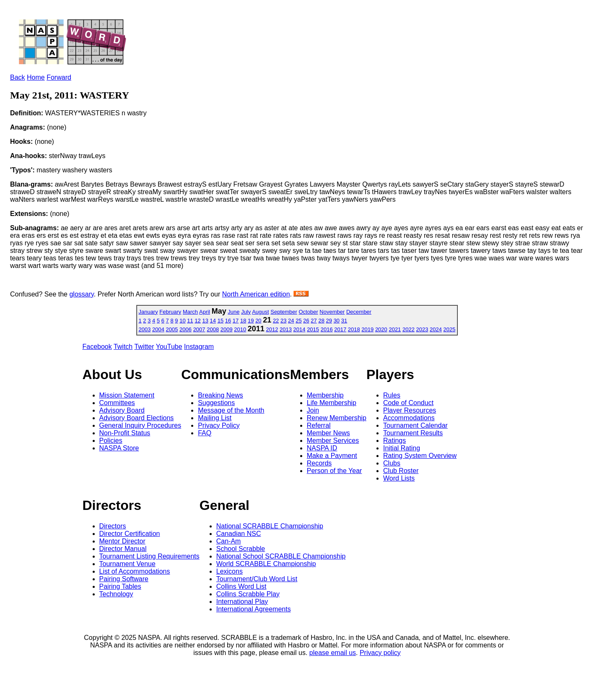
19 (251, 320)
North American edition (256, 294)
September (283, 312)
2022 (408, 329)
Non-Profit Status (124, 433)
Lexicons (229, 571)
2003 (144, 329)
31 (344, 320)
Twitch (123, 346)
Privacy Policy (219, 425)
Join (313, 410)
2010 (240, 329)
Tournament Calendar (415, 425)
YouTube (169, 346)
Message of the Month (231, 410)
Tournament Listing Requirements (149, 556)
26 (306, 320)
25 (298, 320)
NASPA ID (322, 448)
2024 (436, 329)
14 (213, 320)
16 (228, 320)
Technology (116, 594)
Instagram (199, 346)
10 (182, 320)
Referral (319, 425)
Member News (328, 433)
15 (220, 320)
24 (291, 320)
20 (258, 320)
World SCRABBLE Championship (266, 563)
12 (197, 320)
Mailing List (214, 417)
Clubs (391, 463)
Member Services (333, 440)
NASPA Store (119, 448)
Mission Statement (127, 395)
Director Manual (123, 548)
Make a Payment (332, 455)
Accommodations (409, 417)
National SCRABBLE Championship (269, 526)
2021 (395, 329)
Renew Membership (336, 417)
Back (17, 77)
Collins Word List (241, 586)
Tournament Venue (127, 563)
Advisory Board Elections (136, 417)
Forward (59, 77)
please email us (332, 652)
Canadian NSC (238, 533)
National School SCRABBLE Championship (281, 556)
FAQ (204, 433)
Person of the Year (334, 470)
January (148, 312)
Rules (391, 395)
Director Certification (129, 533)
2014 (299, 329)
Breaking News (220, 395)
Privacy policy (380, 652)
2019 (367, 329)
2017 (340, 329)
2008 (213, 329)
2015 (313, 329)
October (308, 312)
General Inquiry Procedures (140, 425)
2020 (381, 329)
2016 (327, 329)
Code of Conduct (408, 402)
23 (283, 320)
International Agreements (253, 609)
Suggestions (216, 402)
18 (243, 320)
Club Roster (400, 470)
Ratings (394, 440)
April (204, 312)
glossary (81, 294)
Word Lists (399, 478)
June (233, 312)
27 (313, 320)
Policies (110, 440)
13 (205, 320)
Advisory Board (122, 410)
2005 (172, 329)
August (260, 312)
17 (236, 320)
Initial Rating (401, 448)
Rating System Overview (420, 455)
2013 (286, 329)
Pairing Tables (120, 586)
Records (319, 463)
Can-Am (228, 541)
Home (36, 77)
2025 (450, 329)
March (190, 312)
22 (276, 320)
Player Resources (409, 410)
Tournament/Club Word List (257, 578)
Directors (112, 526)
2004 (158, 329)
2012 (272, 329)
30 (337, 320)
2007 (199, 329)
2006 (185, 329)
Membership (325, 395)
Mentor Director (122, 541)
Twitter (144, 346)
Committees (117, 402)
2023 (422, 329)
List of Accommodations (134, 571)
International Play (242, 601)
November (332, 312)
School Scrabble (240, 548)
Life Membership (331, 402)
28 (321, 320)
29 (329, 320)
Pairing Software (123, 578)
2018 (354, 329)
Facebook (97, 346)
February (170, 312)
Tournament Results (413, 433)
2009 (226, 329)
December (358, 312)
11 (190, 320)
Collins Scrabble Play (248, 594)
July (246, 312)
